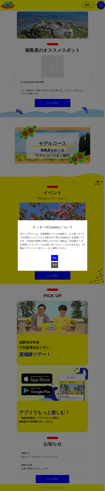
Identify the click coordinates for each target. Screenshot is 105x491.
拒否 (54, 265)
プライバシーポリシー (36, 248)
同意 (54, 258)
